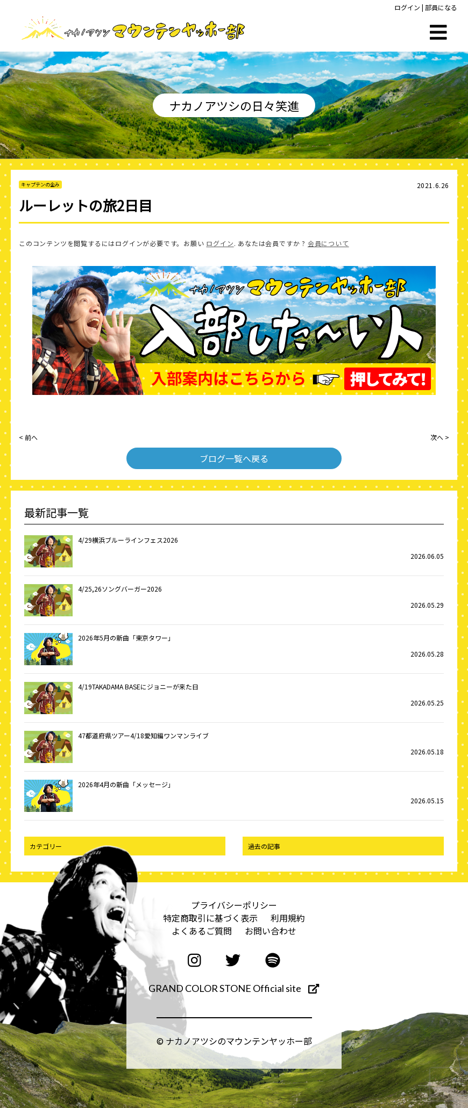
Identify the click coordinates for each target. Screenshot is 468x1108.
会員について (328, 243)
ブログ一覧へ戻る (234, 458)
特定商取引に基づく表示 (210, 917)
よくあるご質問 (202, 930)
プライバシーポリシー (234, 904)
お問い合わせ (270, 930)
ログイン (407, 7)
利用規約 (288, 917)
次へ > (439, 437)
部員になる (441, 7)
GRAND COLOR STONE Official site (233, 988)
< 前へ (28, 437)
